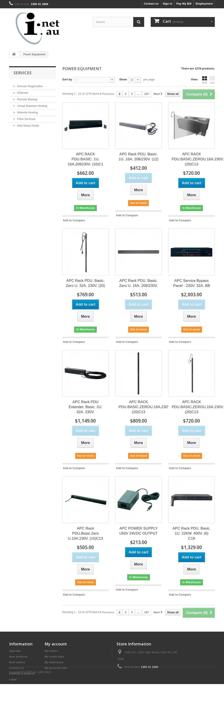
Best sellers (17, 662)
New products (18, 656)
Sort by (67, 79)
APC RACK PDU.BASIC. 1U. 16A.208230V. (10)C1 (85, 159)
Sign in (167, 3)
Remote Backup (26, 97)
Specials (15, 651)
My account (56, 643)
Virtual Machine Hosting (31, 104)
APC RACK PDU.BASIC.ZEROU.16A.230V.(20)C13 (198, 159)
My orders (51, 651)
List (212, 80)
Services (23, 72)
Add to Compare (74, 220)
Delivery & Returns (22, 673)
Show (123, 79)
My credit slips (54, 656)
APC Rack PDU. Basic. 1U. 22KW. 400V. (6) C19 (191, 533)
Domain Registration (29, 84)
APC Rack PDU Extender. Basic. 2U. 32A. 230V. (85, 407)
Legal (13, 679)
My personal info (56, 668)
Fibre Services (25, 117)
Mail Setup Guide (27, 123)
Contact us (151, 3)
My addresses (54, 662)
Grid (204, 80)
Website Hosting (27, 110)
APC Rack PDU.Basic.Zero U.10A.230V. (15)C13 (85, 533)
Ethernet (22, 91)
